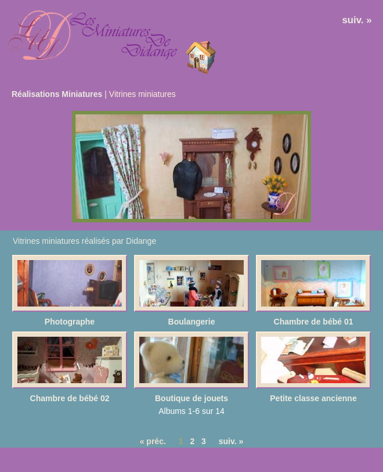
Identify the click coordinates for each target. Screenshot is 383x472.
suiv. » (357, 20)
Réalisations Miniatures (57, 94)
